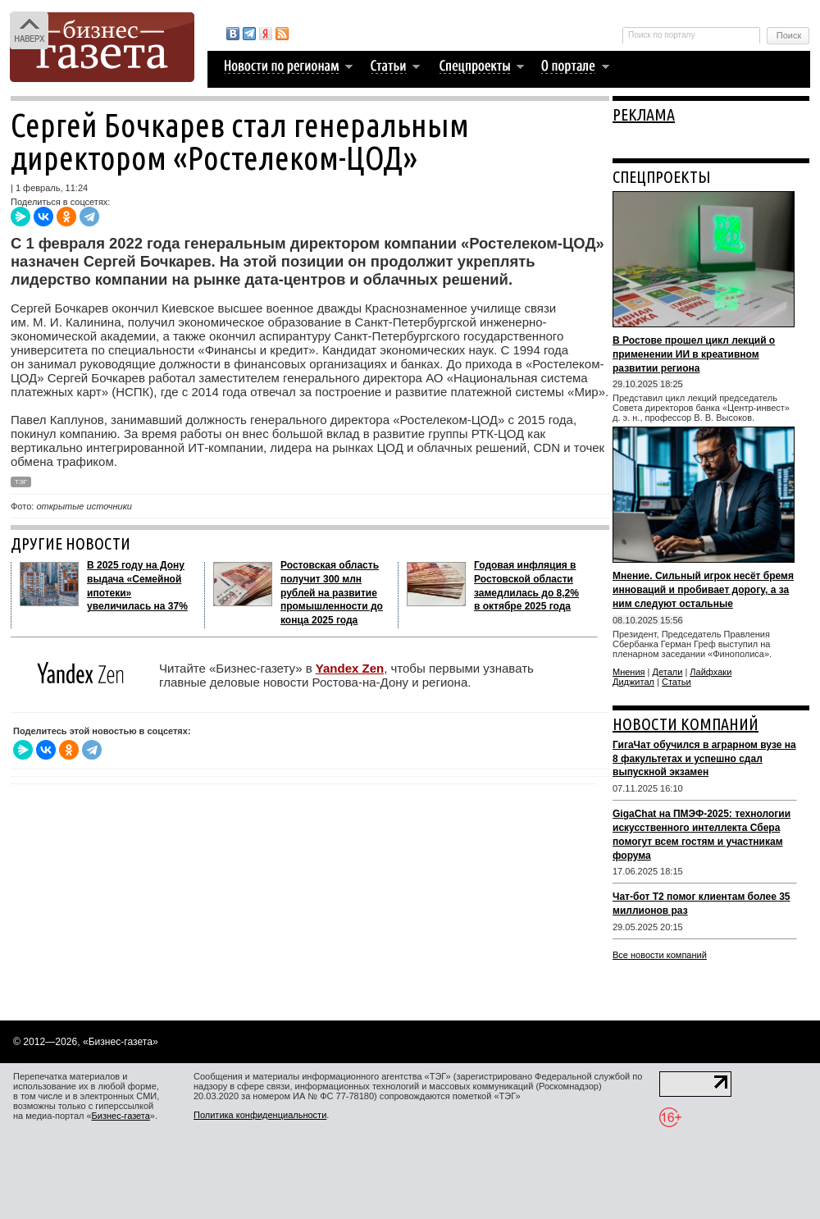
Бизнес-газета (121, 1116)
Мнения (629, 672)
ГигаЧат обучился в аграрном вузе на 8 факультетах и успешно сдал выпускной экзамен (704, 758)
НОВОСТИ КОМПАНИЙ (685, 724)
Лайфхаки (710, 672)
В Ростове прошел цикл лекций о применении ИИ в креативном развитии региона (694, 354)
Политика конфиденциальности (260, 1115)
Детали (668, 672)
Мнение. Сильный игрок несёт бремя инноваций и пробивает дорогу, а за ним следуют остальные (703, 590)
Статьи (676, 682)
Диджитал (633, 682)
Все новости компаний (660, 955)
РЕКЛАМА (644, 114)
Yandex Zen (350, 668)
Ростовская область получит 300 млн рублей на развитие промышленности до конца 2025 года (331, 592)
